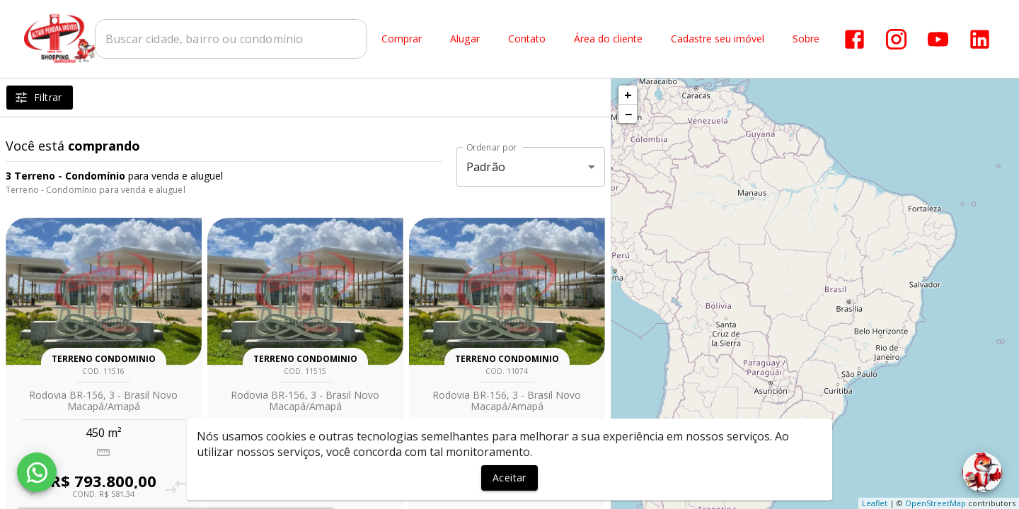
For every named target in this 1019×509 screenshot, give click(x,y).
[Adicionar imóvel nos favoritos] (233, 486)
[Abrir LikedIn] (979, 39)
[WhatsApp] (37, 472)
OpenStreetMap (935, 503)
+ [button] (628, 94)
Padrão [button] (485, 167)
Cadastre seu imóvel (717, 39)
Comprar (401, 39)
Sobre (806, 39)
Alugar (465, 39)
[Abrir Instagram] (896, 39)
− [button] (628, 113)
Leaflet (874, 503)
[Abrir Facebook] (854, 39)
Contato (527, 39)
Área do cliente (608, 39)
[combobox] (231, 39)
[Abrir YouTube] (938, 39)
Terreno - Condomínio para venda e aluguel (95, 190)
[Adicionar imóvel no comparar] (175, 486)
